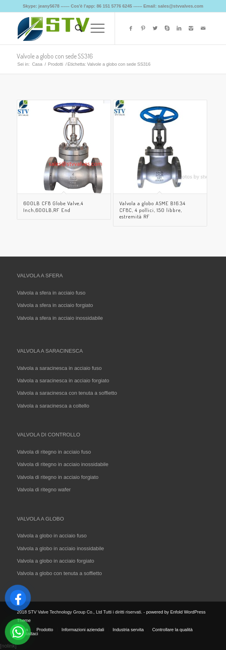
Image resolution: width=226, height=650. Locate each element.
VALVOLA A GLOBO (40, 519)
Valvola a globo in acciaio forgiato (55, 561)
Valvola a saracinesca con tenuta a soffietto (67, 393)
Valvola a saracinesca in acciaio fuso (59, 368)
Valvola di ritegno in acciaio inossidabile (62, 464)
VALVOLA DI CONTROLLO (48, 435)
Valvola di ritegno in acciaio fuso (54, 452)
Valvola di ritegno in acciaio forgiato (58, 477)
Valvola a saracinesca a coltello (53, 406)
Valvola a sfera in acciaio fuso (51, 293)
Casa (37, 64)
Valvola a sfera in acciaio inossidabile (60, 318)
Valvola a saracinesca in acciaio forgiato (63, 380)
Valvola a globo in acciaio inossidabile (60, 548)
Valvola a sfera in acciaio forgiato (55, 305)
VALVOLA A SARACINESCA (50, 351)
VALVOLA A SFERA (40, 276)
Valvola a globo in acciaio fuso (52, 536)
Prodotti (55, 64)
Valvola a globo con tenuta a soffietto (59, 573)
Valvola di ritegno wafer (44, 489)
